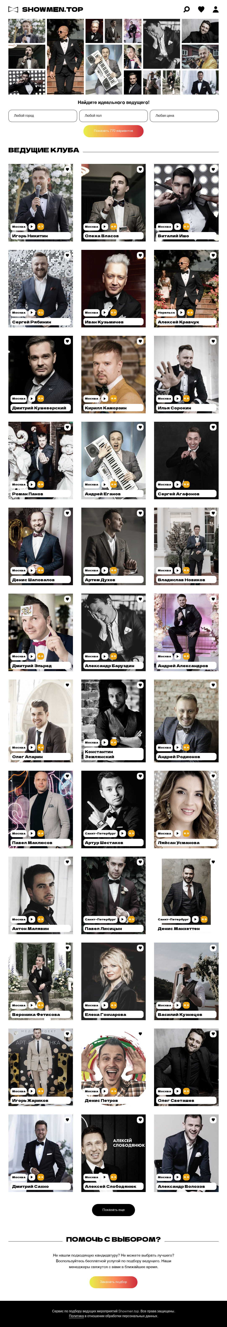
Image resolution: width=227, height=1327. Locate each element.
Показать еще (113, 1210)
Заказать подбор (113, 1282)
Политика (76, 1316)
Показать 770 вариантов (113, 131)
